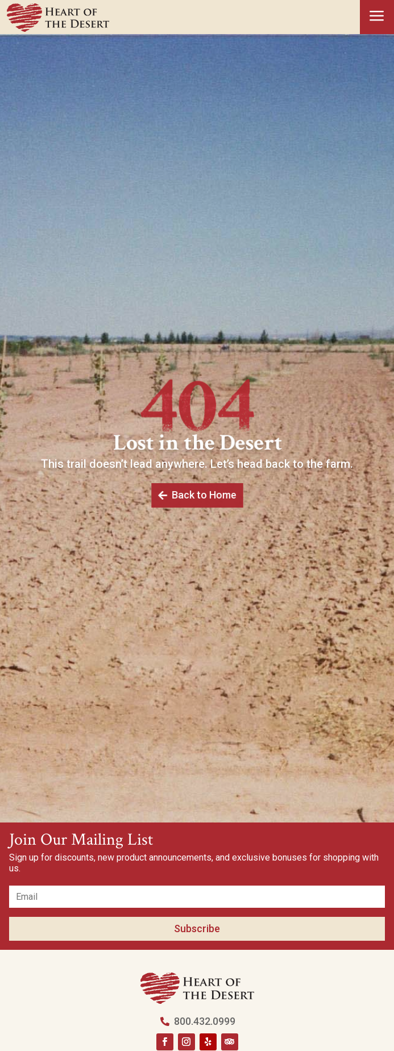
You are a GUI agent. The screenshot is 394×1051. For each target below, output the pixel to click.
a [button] (377, 16)
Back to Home (203, 495)
